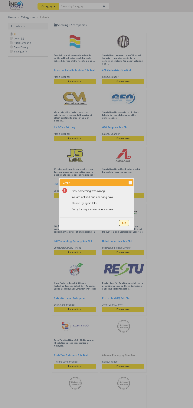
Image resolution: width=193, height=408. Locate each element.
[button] (130, 182)
